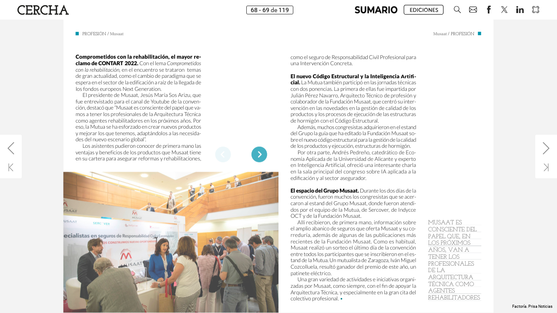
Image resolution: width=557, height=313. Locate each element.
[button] (457, 10)
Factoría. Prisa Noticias (532, 306)
